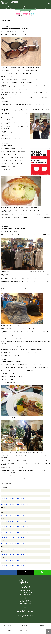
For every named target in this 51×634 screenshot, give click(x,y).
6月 (6, 498)
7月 (8, 498)
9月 (13, 498)
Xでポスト (25, 573)
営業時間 (34, 7)
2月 (25, 498)
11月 (18, 498)
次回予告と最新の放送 (6, 483)
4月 (2, 493)
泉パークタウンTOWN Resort (25, 630)
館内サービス (24, 7)
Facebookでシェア (8, 573)
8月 (11, 498)
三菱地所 (8, 630)
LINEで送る (42, 573)
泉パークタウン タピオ (6, 2)
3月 (28, 498)
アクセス (45, 7)
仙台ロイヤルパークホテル (41, 626)
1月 (23, 498)
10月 (15, 498)
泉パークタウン (8, 626)
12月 (21, 498)
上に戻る (48, 631)
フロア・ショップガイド (9, 7)
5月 (4, 493)
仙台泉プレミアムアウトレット (25, 626)
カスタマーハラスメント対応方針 (26, 619)
